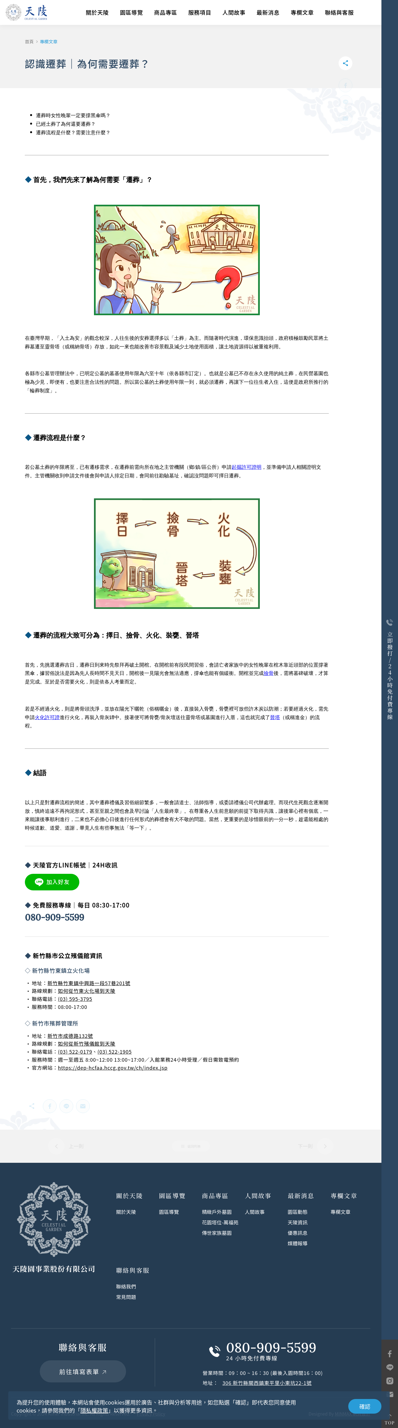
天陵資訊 (298, 1222)
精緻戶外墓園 (217, 1211)
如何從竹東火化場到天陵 (87, 990)
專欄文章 (302, 12)
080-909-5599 (54, 917)
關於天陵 (97, 12)
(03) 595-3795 (75, 998)
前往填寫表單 (82, 1371)
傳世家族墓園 (217, 1232)
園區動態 (298, 1211)
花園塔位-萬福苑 (220, 1222)
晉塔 (275, 717)
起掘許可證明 (246, 467)
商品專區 (165, 12)
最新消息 (268, 12)
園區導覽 (131, 12)
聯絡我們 (126, 1286)
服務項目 (199, 12)
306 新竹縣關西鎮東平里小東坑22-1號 (267, 1382)
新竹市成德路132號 (70, 1035)
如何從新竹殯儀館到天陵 (87, 1043)
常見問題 (126, 1296)
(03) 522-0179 (75, 1051)
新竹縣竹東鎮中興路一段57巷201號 (89, 983)
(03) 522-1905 (114, 1051)
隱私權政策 (94, 1410)
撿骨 (269, 673)
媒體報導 (298, 1243)
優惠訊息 (298, 1232)
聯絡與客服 (339, 12)
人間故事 (234, 12)
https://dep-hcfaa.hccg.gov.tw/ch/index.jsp (113, 1067)
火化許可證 (47, 717)
